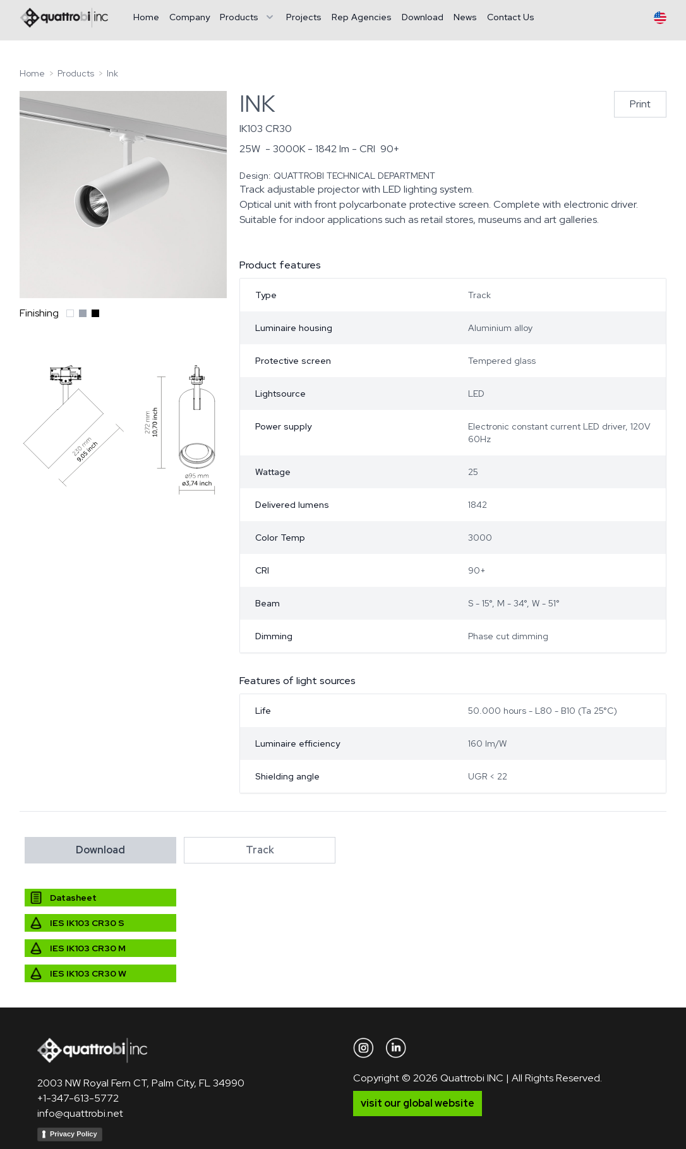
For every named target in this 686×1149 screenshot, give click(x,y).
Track (260, 850)
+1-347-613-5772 (78, 1098)
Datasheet (73, 897)
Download (422, 17)
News (465, 17)
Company (189, 17)
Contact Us (510, 17)
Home (146, 17)
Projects (304, 17)
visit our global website (417, 1103)
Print (640, 104)
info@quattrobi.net (80, 1113)
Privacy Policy (73, 1134)
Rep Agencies (362, 17)
